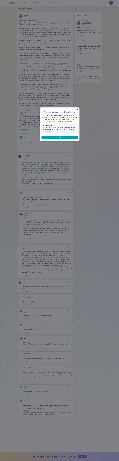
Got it (59, 138)
